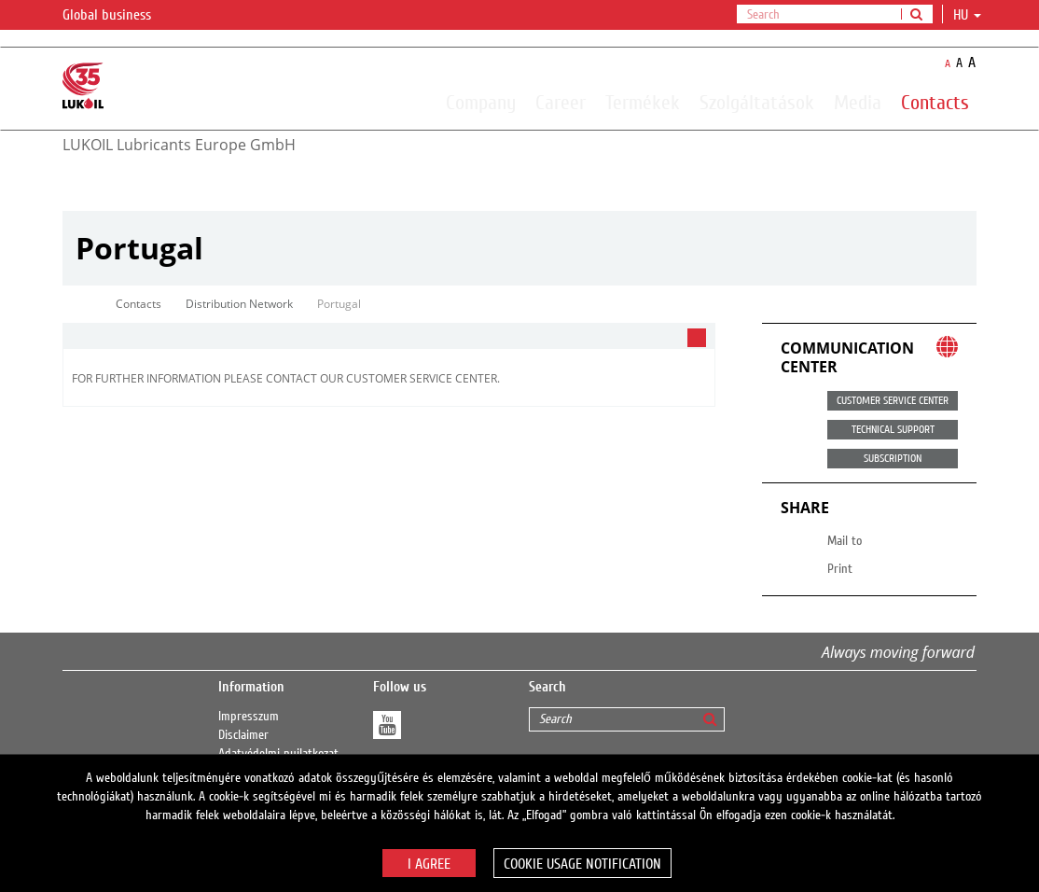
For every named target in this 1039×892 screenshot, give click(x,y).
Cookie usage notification (582, 864)
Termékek (642, 102)
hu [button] (967, 15)
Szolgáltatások (757, 102)
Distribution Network (239, 304)
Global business (117, 16)
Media (857, 102)
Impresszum (248, 716)
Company (481, 102)
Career (560, 102)
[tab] (388, 336)
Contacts (935, 102)
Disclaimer (243, 735)
